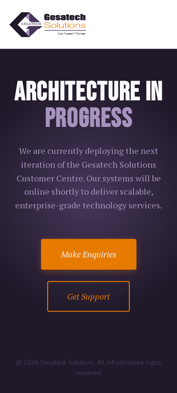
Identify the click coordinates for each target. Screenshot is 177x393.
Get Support (88, 296)
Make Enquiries (89, 254)
